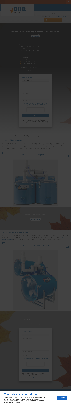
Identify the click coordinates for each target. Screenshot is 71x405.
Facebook (18, 402)
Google (13, 402)
